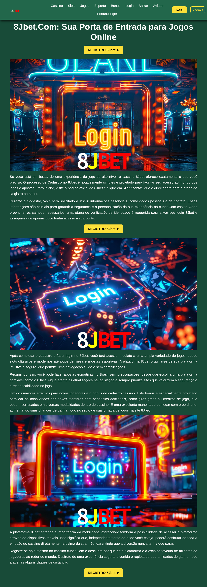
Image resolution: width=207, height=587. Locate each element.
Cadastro (197, 9)
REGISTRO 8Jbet (103, 50)
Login (177, 9)
